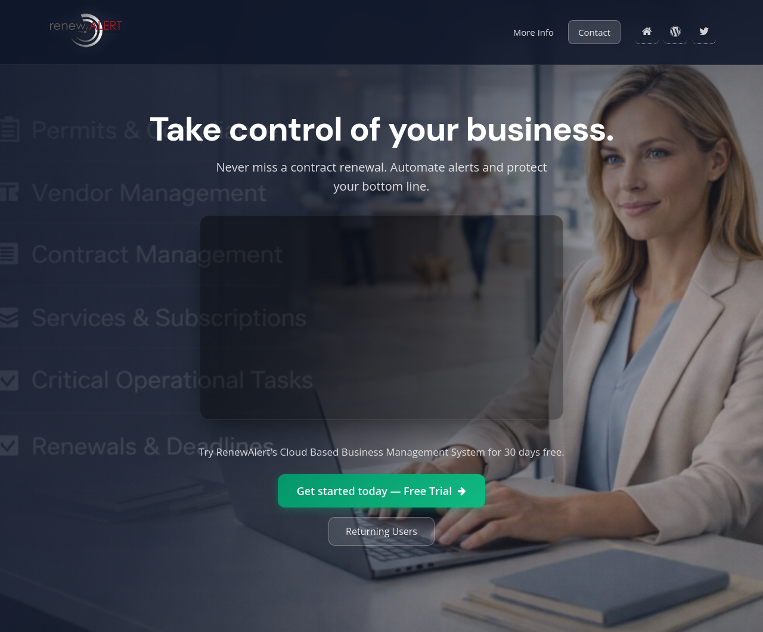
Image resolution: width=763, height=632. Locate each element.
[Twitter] (704, 32)
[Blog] (675, 32)
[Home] (647, 32)
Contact (594, 32)
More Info (533, 32)
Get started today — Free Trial (382, 491)
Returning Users (381, 531)
